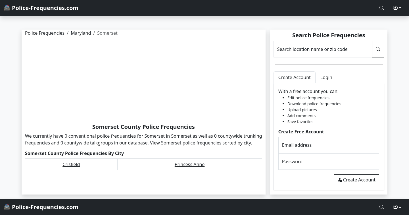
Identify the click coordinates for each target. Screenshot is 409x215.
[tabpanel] (329, 136)
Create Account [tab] (294, 77)
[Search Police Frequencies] (382, 8)
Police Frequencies (44, 33)
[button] (397, 8)
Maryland (81, 33)
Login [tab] (326, 77)
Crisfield (71, 164)
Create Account (356, 180)
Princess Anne (190, 164)
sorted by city (237, 143)
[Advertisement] (143, 81)
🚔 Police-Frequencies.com (40, 8)
